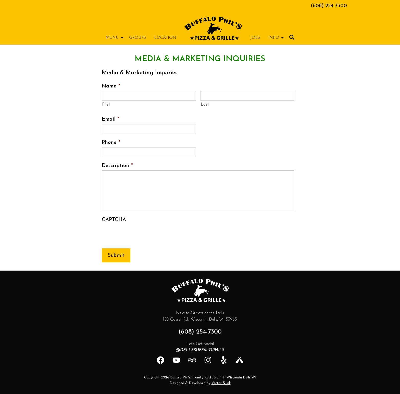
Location (165, 38)
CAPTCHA (114, 219)
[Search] (291, 37)
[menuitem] (213, 28)
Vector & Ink (221, 383)
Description (117, 165)
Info (273, 38)
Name (111, 86)
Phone (111, 142)
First (106, 105)
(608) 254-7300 (329, 5)
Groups (137, 38)
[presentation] (140, 234)
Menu (112, 38)
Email (110, 119)
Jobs (255, 38)
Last (205, 105)
